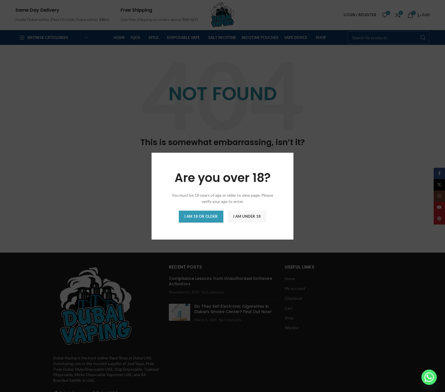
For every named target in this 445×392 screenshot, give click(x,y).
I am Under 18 (247, 216)
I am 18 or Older (201, 216)
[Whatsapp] (429, 377)
